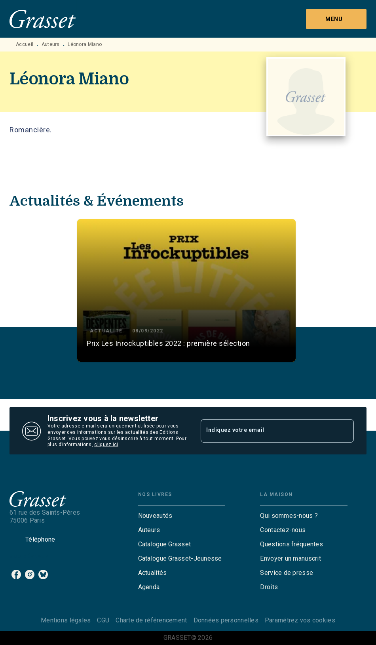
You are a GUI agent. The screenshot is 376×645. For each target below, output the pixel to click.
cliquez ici (106, 445)
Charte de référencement (151, 620)
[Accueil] (42, 19)
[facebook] (16, 574)
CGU (103, 620)
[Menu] (336, 19)
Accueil (24, 44)
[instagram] (29, 574)
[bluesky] (43, 574)
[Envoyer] (344, 431)
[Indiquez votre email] (267, 430)
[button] (186, 290)
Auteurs (51, 44)
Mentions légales (66, 620)
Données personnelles (226, 620)
